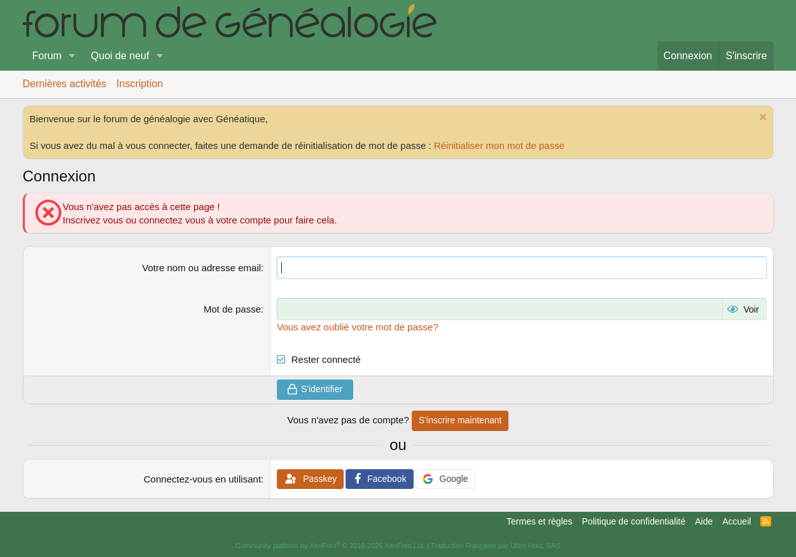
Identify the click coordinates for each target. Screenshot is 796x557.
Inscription (139, 83)
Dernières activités (65, 83)
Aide (704, 521)
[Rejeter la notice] (761, 118)
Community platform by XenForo (330, 545)
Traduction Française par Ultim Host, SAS (496, 545)
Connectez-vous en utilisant (202, 479)
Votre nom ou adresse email (201, 267)
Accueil (736, 521)
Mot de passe (232, 309)
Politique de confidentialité (634, 521)
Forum (47, 55)
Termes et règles (539, 521)
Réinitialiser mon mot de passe (499, 145)
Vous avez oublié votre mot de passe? (357, 326)
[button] (72, 56)
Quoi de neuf (120, 55)
